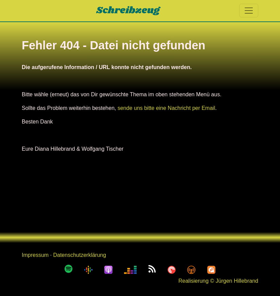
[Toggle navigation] (248, 10)
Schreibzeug (128, 10)
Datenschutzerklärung (79, 255)
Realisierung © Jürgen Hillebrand (218, 281)
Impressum (35, 255)
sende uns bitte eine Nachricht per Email (166, 108)
